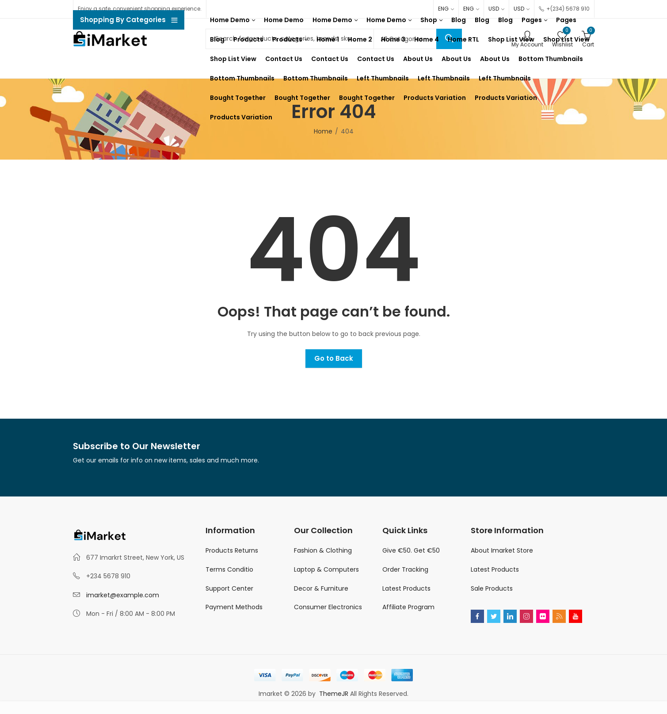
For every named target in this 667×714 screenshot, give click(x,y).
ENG (443, 8)
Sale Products (492, 588)
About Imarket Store (502, 550)
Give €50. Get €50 (411, 550)
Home (323, 131)
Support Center (229, 588)
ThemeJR (334, 693)
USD (493, 8)
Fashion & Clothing (323, 550)
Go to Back (333, 358)
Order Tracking (405, 569)
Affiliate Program (408, 607)
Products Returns (232, 550)
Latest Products (406, 588)
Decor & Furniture (321, 588)
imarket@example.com (122, 595)
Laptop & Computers (326, 569)
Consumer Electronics (328, 607)
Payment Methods (234, 607)
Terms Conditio (229, 569)
